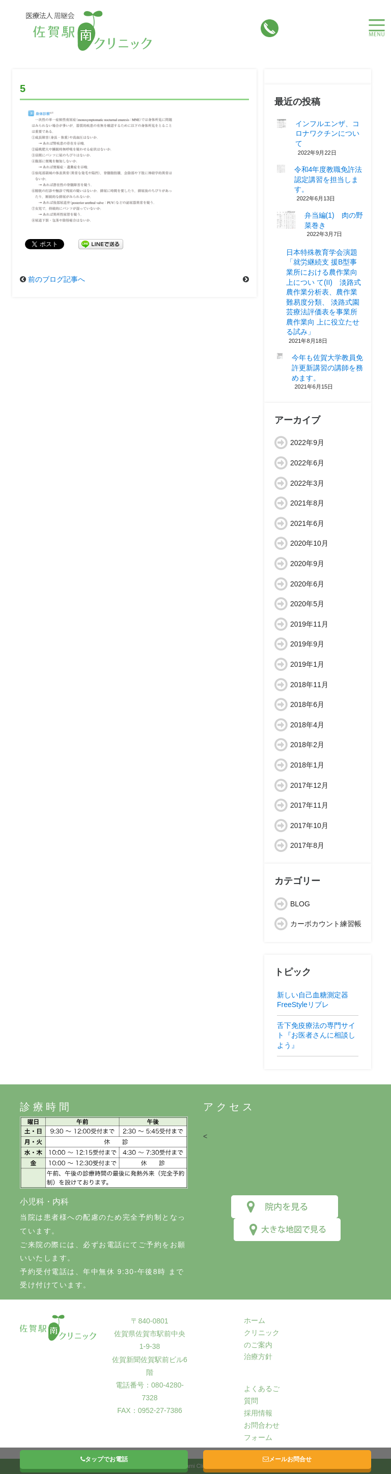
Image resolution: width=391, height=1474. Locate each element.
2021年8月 (307, 503)
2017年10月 (309, 825)
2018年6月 (307, 704)
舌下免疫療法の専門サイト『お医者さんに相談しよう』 (316, 1035)
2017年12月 (309, 785)
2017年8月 (307, 845)
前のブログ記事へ (56, 279)
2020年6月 (307, 584)
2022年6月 (307, 463)
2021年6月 (307, 523)
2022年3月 (307, 483)
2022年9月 (307, 442)
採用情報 (258, 1413)
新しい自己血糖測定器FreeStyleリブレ (312, 1000)
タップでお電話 (104, 1459)
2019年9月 (307, 644)
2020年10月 (309, 543)
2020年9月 (307, 563)
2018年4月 (307, 725)
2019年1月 (307, 664)
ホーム (254, 1320)
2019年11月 (309, 624)
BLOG (300, 904)
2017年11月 (309, 805)
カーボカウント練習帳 (325, 924)
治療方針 (258, 1356)
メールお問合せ (287, 1459)
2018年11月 (309, 685)
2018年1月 (307, 765)
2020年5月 (307, 604)
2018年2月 (307, 745)
